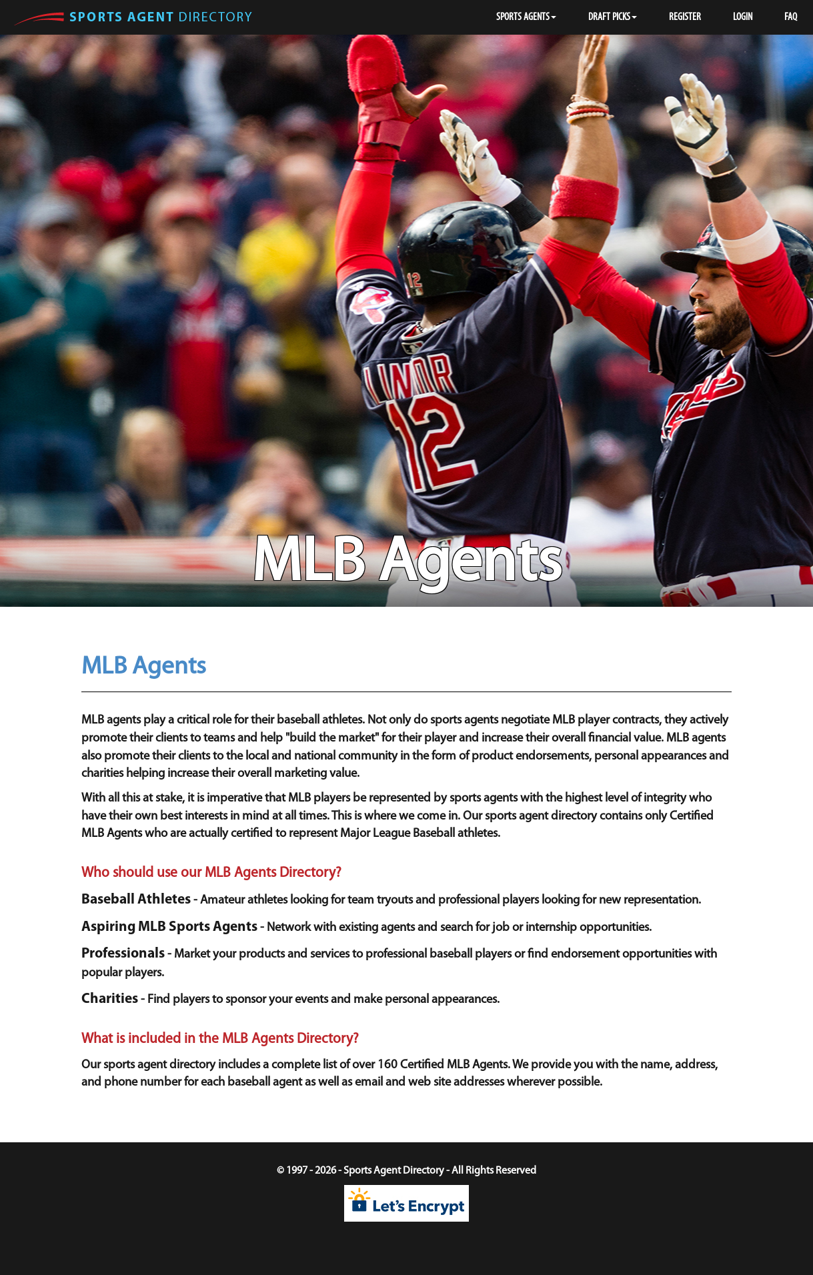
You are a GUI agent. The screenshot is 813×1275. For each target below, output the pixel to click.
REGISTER (685, 17)
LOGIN (742, 17)
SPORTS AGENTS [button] (526, 17)
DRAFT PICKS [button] (612, 17)
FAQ (790, 17)
